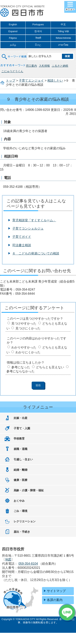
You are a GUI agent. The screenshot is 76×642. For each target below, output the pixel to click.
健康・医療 (20, 480)
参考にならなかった (20, 371)
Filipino (13, 37)
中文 (63, 24)
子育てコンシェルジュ (28, 228)
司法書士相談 (21, 245)
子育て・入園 (22, 428)
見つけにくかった (27, 328)
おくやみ (19, 500)
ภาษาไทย (63, 44)
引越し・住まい (23, 459)
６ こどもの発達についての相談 (35, 253)
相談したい (55, 80)
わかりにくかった (27, 352)
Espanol (12, 31)
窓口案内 (31, 65)
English (13, 24)
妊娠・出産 (20, 417)
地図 (8, 559)
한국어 (38, 31)
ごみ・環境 (20, 511)
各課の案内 (55, 600)
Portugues (38, 24)
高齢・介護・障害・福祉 (29, 490)
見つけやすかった (23, 323)
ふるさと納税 (60, 65)
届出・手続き (22, 531)
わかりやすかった (23, 347)
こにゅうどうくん (12, 71)
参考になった (20, 367)
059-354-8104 (28, 563)
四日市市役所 (22, 11)
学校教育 (19, 438)
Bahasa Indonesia (63, 38)
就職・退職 (20, 448)
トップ (10, 80)
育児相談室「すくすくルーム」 (34, 220)
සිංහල (38, 44)
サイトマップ (56, 591)
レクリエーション (25, 521)
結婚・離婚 (20, 469)
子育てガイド (21, 236)
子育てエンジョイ (31, 80)
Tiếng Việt (63, 31)
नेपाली (38, 37)
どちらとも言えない (50, 367)
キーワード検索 (14, 54)
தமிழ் (13, 44)
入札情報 (44, 65)
